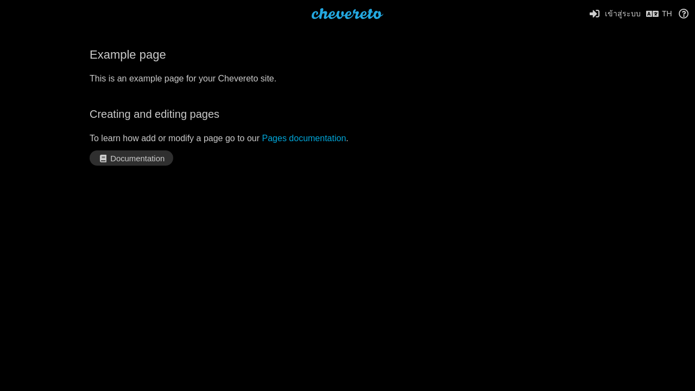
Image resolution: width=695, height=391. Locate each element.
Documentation (131, 158)
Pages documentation (304, 138)
